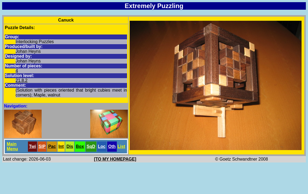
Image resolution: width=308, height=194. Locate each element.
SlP (42, 146)
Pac (52, 146)
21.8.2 (21, 80)
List (121, 146)
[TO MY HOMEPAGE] (115, 159)
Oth (112, 146)
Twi (32, 146)
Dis (69, 146)
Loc (102, 146)
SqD (91, 146)
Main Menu (12, 146)
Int (61, 146)
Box (80, 146)
